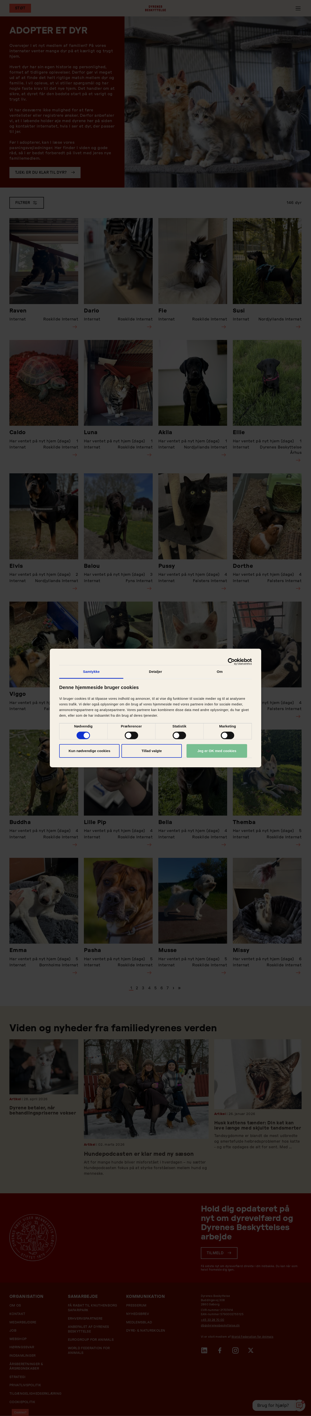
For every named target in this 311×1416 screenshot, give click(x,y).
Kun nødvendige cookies (89, 751)
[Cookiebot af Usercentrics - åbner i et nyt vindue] (231, 661)
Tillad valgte (151, 751)
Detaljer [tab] (155, 672)
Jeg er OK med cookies (216, 751)
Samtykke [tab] (91, 672)
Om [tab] (220, 672)
